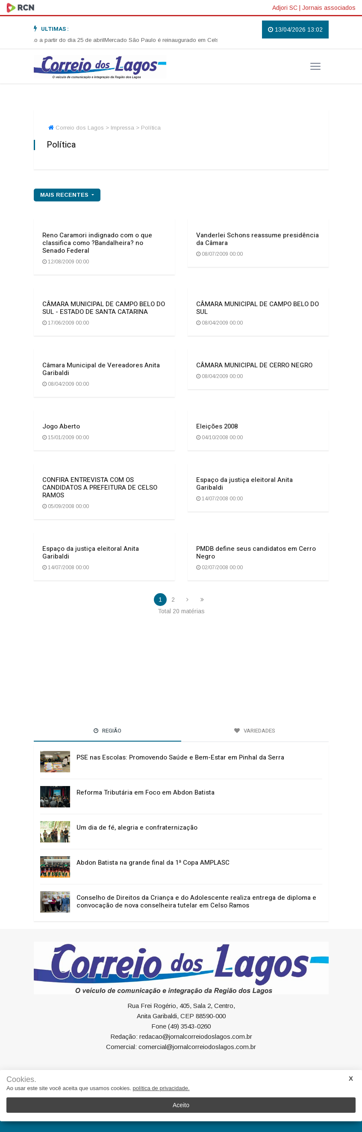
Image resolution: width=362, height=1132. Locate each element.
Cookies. (21, 1080)
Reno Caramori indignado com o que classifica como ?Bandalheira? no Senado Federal (97, 243)
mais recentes (65, 195)
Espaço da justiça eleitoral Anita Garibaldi (244, 483)
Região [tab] (107, 731)
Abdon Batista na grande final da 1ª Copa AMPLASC (153, 862)
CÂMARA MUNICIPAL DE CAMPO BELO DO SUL (257, 307)
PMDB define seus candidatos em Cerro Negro (256, 552)
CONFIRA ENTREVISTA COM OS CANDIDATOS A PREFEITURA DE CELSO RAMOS (99, 487)
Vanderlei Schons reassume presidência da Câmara (257, 239)
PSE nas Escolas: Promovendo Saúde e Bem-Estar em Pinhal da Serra (180, 757)
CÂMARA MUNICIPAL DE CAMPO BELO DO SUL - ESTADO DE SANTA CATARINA (103, 307)
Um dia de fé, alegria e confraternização (137, 827)
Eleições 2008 (217, 426)
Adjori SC (284, 7)
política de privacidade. (161, 1088)
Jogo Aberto (61, 426)
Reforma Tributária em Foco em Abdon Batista (146, 792)
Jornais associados (329, 7)
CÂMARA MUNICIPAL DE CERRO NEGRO (254, 365)
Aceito (181, 1105)
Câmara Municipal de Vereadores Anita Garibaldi (101, 369)
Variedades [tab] (254, 731)
